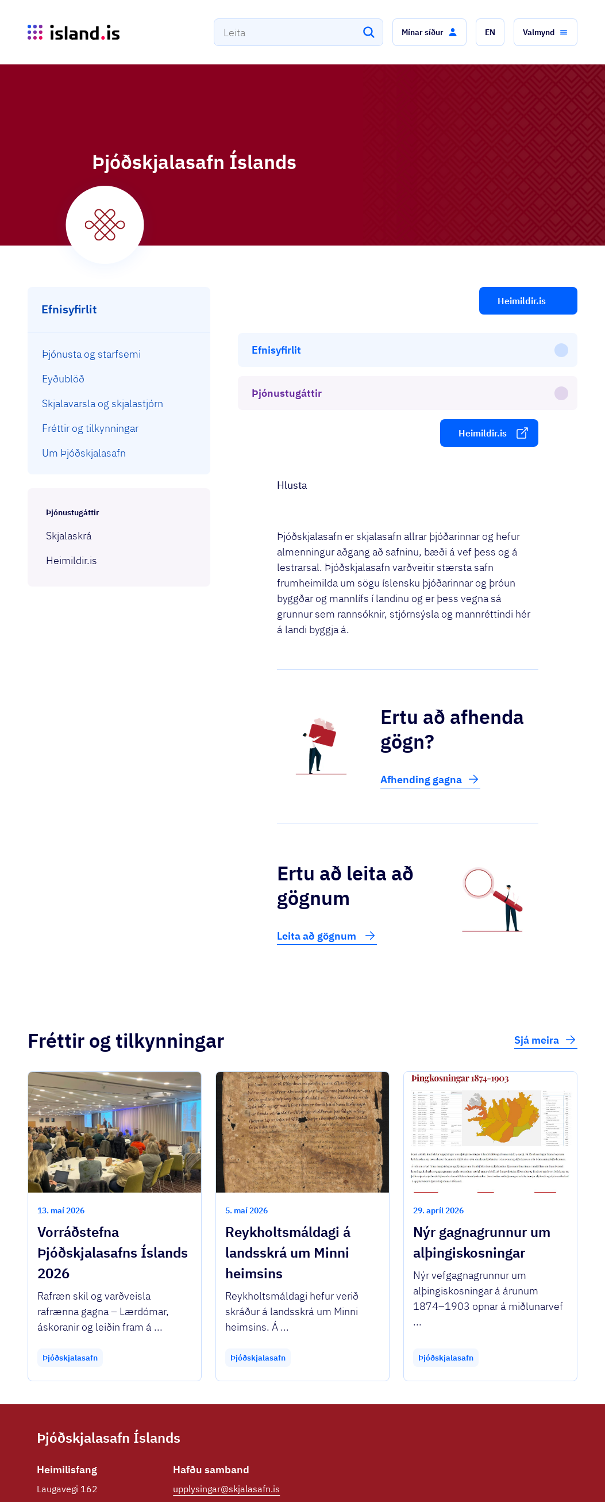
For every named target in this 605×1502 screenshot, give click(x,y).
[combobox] (298, 32)
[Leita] (369, 32)
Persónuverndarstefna (465, 1472)
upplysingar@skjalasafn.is (226, 1356)
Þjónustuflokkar (171, 1467)
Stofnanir (397, 1472)
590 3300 (194, 1375)
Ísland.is (104, 1467)
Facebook (193, 1393)
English (541, 1472)
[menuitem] (119, 354)
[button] (429, 32)
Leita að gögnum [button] (327, 803)
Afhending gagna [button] (430, 647)
